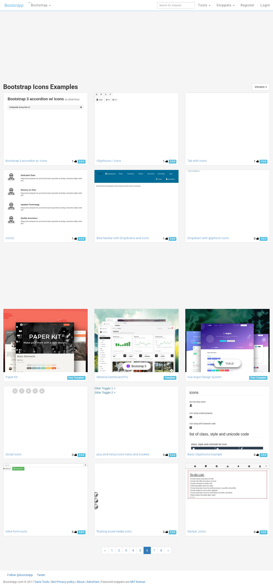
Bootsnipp (13, 5)
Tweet (41, 575)
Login (265, 5)
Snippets (225, 5)
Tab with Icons (197, 160)
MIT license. (138, 582)
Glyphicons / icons (109, 160)
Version (261, 87)
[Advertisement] (104, 45)
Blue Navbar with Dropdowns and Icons (123, 238)
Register (247, 5)
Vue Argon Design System (204, 377)
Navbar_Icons (196, 531)
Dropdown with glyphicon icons (208, 238)
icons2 (10, 238)
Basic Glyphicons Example (204, 454)
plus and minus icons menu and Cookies (123, 454)
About (81, 582)
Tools (204, 5)
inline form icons (16, 531)
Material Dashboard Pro (112, 377)
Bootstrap (39, 4)
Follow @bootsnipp (20, 575)
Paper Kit (12, 377)
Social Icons (13, 454)
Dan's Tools (42, 582)
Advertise (93, 582)
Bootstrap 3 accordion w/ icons (26, 160)
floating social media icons (114, 531)
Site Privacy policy (63, 582)
